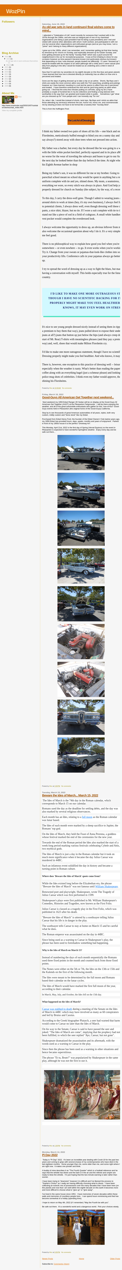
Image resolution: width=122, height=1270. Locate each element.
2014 (7, 76)
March (8, 65)
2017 (7, 74)
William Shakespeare (106, 886)
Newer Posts (47, 1259)
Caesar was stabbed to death (57, 1009)
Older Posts (115, 1259)
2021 (7, 67)
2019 (7, 72)
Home (81, 1259)
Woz (20, 97)
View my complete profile (12, 110)
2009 (7, 86)
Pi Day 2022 (50, 1155)
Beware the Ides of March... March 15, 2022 (70, 795)
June (8, 59)
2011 (7, 81)
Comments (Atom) (61, 1264)
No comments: (67, 388)
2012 (7, 79)
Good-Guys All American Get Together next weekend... (78, 397)
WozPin (15, 11)
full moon (87, 817)
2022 (7, 56)
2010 (7, 83)
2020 (7, 69)
